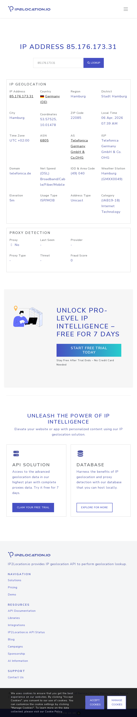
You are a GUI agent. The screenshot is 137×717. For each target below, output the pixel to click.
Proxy (13, 240)
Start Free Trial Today (89, 350)
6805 (44, 140)
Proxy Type (17, 256)
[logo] (68, 555)
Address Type (81, 195)
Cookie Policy (53, 711)
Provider (77, 240)
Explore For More (94, 507)
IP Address (17, 91)
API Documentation (22, 611)
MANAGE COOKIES (117, 702)
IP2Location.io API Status (26, 632)
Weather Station (113, 168)
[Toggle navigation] (126, 9)
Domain (14, 168)
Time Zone (17, 136)
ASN (43, 136)
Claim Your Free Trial (33, 507)
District (106, 91)
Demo (12, 595)
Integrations (16, 625)
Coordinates (48, 114)
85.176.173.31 (21, 96)
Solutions (14, 580)
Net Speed (48, 168)
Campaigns (15, 647)
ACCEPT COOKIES (95, 702)
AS (73, 136)
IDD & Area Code (83, 168)
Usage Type (48, 195)
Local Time (109, 113)
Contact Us (16, 677)
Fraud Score (79, 256)
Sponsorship (16, 654)
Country (45, 91)
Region (75, 91)
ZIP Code (77, 113)
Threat (45, 256)
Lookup (93, 63)
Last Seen (47, 240)
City (12, 113)
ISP (103, 136)
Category (107, 195)
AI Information (18, 661)
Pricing (12, 587)
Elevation (16, 195)
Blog (11, 639)
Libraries (14, 618)
